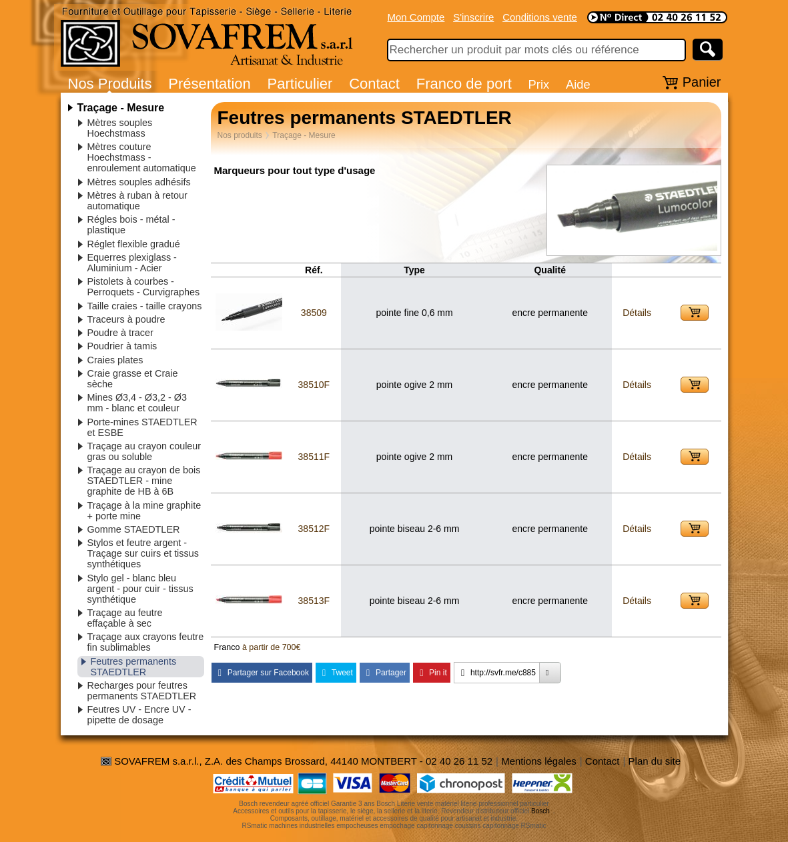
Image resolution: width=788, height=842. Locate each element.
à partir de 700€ (271, 647)
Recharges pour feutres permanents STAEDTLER (142, 690)
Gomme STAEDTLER (133, 529)
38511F (314, 456)
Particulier (300, 83)
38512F (314, 528)
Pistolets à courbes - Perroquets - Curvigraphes (143, 286)
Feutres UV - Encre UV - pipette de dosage (139, 714)
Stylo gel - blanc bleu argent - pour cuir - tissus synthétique (140, 589)
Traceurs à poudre (126, 319)
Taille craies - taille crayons (144, 306)
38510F (314, 384)
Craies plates (115, 360)
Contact (374, 83)
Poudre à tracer (120, 332)
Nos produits (240, 135)
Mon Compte (416, 17)
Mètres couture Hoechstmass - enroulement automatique (141, 157)
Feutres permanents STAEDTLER (134, 666)
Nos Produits (110, 83)
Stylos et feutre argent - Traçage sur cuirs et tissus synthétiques (143, 553)
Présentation (209, 83)
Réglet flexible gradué (133, 244)
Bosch (540, 811)
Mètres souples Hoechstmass (120, 128)
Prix (539, 84)
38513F (314, 600)
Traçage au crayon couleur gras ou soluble (144, 451)
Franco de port (464, 83)
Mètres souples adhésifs (139, 182)
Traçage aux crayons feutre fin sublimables (145, 642)
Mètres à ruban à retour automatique (137, 200)
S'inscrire (473, 17)
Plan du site (655, 761)
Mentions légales (538, 761)
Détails (637, 312)
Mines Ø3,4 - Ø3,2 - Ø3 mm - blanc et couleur (137, 402)
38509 (314, 312)
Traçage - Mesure (121, 107)
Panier (702, 82)
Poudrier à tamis (122, 346)
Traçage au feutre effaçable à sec (125, 618)
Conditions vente (539, 17)
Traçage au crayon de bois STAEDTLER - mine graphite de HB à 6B (144, 481)
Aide (578, 84)
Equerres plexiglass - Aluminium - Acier (132, 262)
